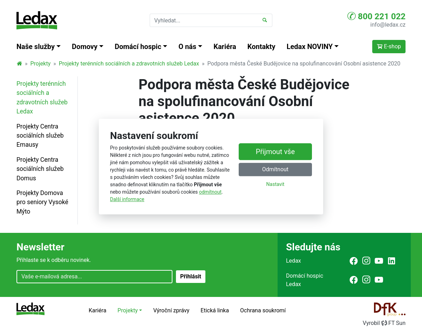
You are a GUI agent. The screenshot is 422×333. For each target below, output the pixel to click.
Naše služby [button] (35, 46)
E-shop (389, 46)
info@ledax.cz (388, 24)
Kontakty (261, 46)
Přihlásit (190, 276)
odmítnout (210, 192)
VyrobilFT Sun (384, 323)
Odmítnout (275, 169)
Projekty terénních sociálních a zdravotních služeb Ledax (129, 63)
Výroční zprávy (171, 310)
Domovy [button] (84, 46)
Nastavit (275, 184)
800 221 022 (376, 16)
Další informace (127, 199)
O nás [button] (187, 46)
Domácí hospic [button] (138, 46)
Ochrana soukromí (263, 310)
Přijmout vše (275, 151)
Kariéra (224, 46)
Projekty (40, 63)
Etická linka (214, 310)
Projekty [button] (127, 310)
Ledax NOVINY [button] (310, 46)
